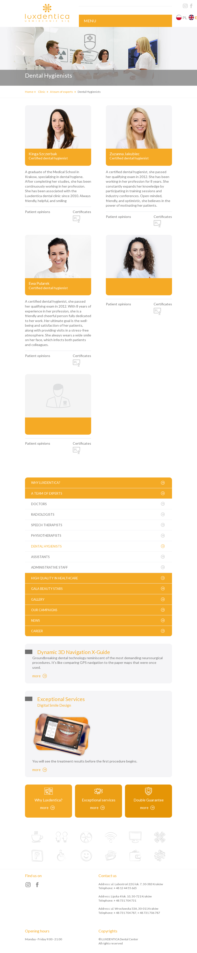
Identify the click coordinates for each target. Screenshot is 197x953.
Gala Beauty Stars (47, 589)
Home (29, 92)
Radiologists (42, 514)
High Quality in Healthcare (54, 578)
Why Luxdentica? (45, 483)
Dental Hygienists (46, 546)
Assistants (40, 557)
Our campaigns (44, 610)
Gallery (37, 599)
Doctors (39, 504)
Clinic (42, 92)
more (36, 676)
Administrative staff (49, 567)
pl (185, 17)
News (35, 620)
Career (37, 631)
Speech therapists (46, 525)
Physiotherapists (46, 535)
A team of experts (62, 92)
